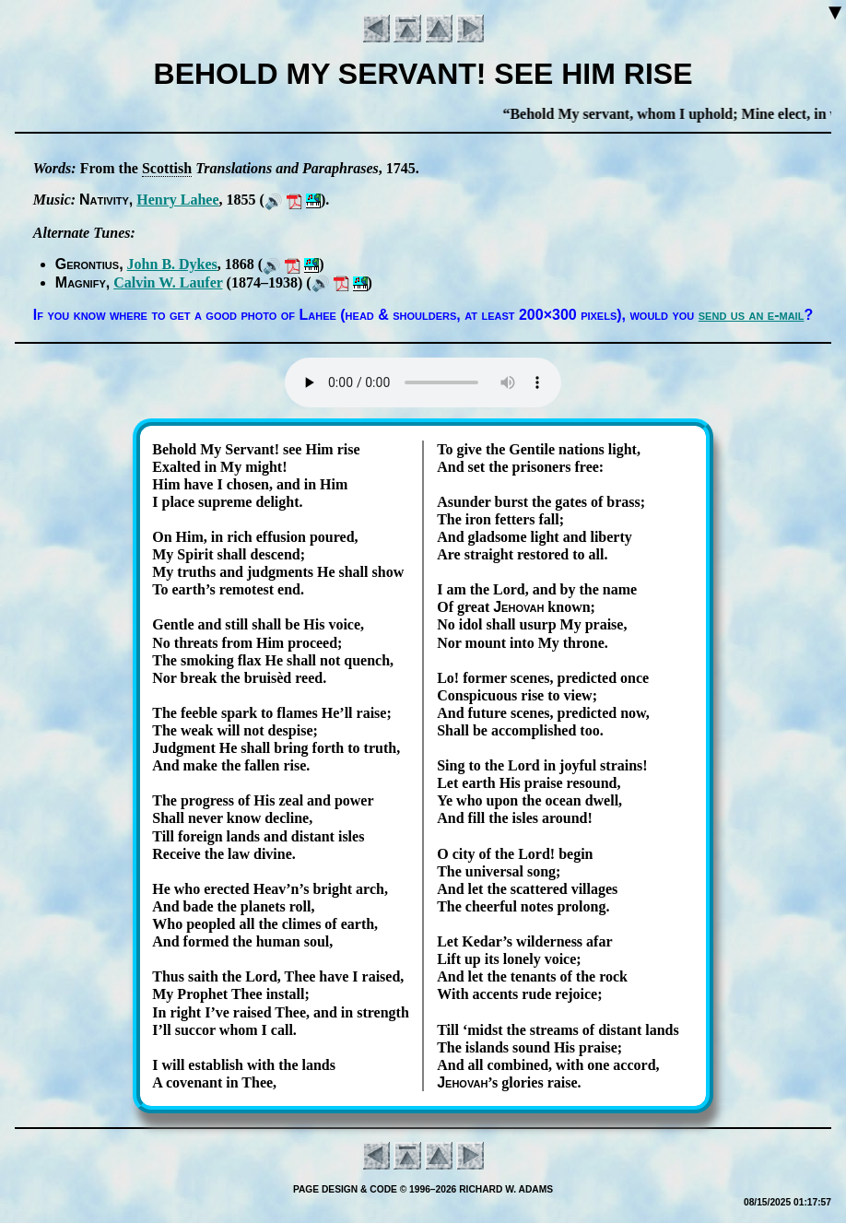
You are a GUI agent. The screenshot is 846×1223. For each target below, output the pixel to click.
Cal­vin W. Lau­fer (167, 282)
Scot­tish (167, 168)
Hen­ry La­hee (177, 199)
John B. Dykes (172, 264)
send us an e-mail (752, 315)
